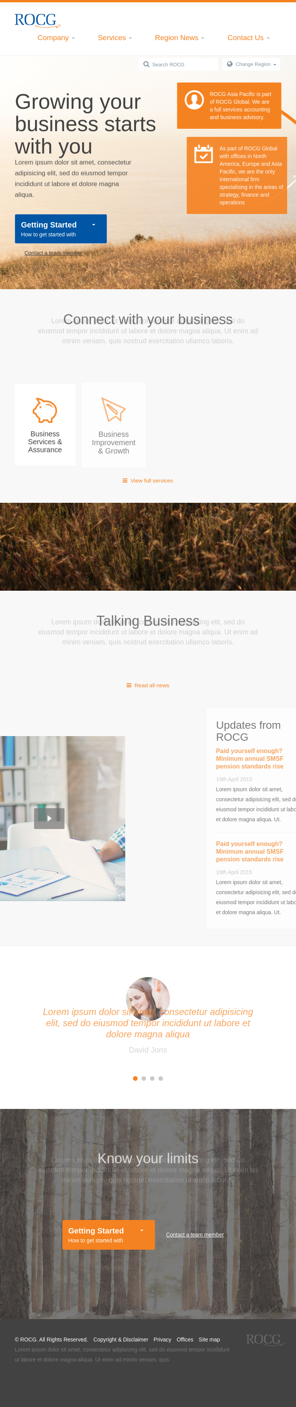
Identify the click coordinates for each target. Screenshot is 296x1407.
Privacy (163, 1339)
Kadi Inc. (38, 21)
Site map (209, 1339)
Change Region (256, 64)
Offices (185, 1339)
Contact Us (248, 38)
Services (115, 38)
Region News (179, 38)
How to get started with (58, 228)
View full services (148, 480)
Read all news (148, 685)
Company (56, 38)
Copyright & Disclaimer (120, 1339)
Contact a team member (53, 253)
